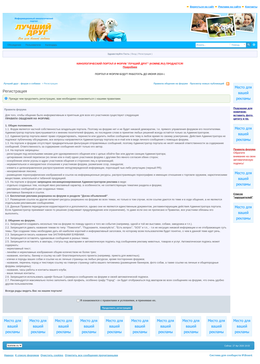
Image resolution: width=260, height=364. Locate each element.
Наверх (9, 355)
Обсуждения (14, 44)
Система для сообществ (225, 355)
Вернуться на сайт (202, 6)
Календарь (51, 44)
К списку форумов (27, 355)
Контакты (251, 6)
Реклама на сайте (229, 6)
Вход (134, 54)
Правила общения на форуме (171, 83)
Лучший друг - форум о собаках (22, 83)
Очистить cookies (51, 355)
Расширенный (253, 45)
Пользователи (33, 44)
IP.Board (247, 355)
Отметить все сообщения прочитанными (91, 355)
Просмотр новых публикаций (207, 83)
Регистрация (144, 54)
